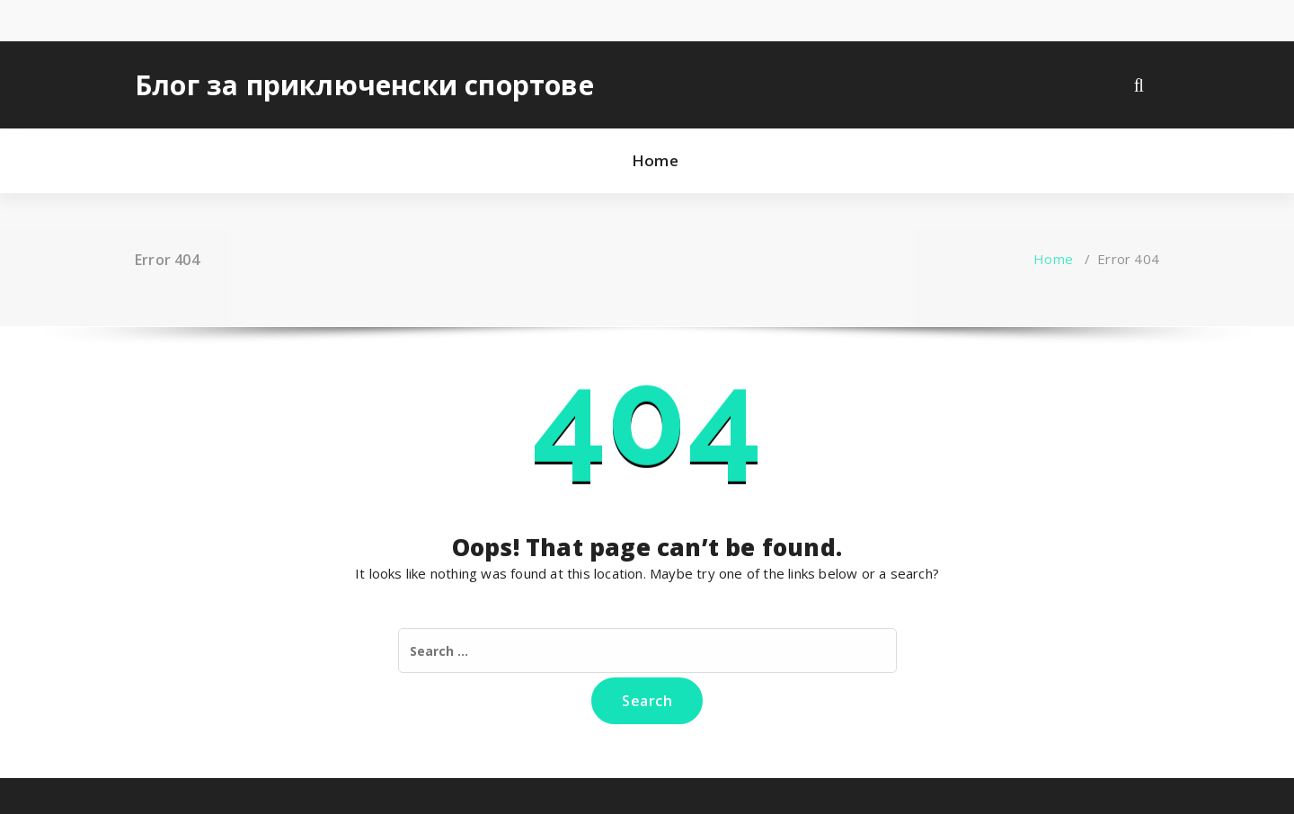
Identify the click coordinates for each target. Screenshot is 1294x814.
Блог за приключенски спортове (364, 85)
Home (655, 160)
